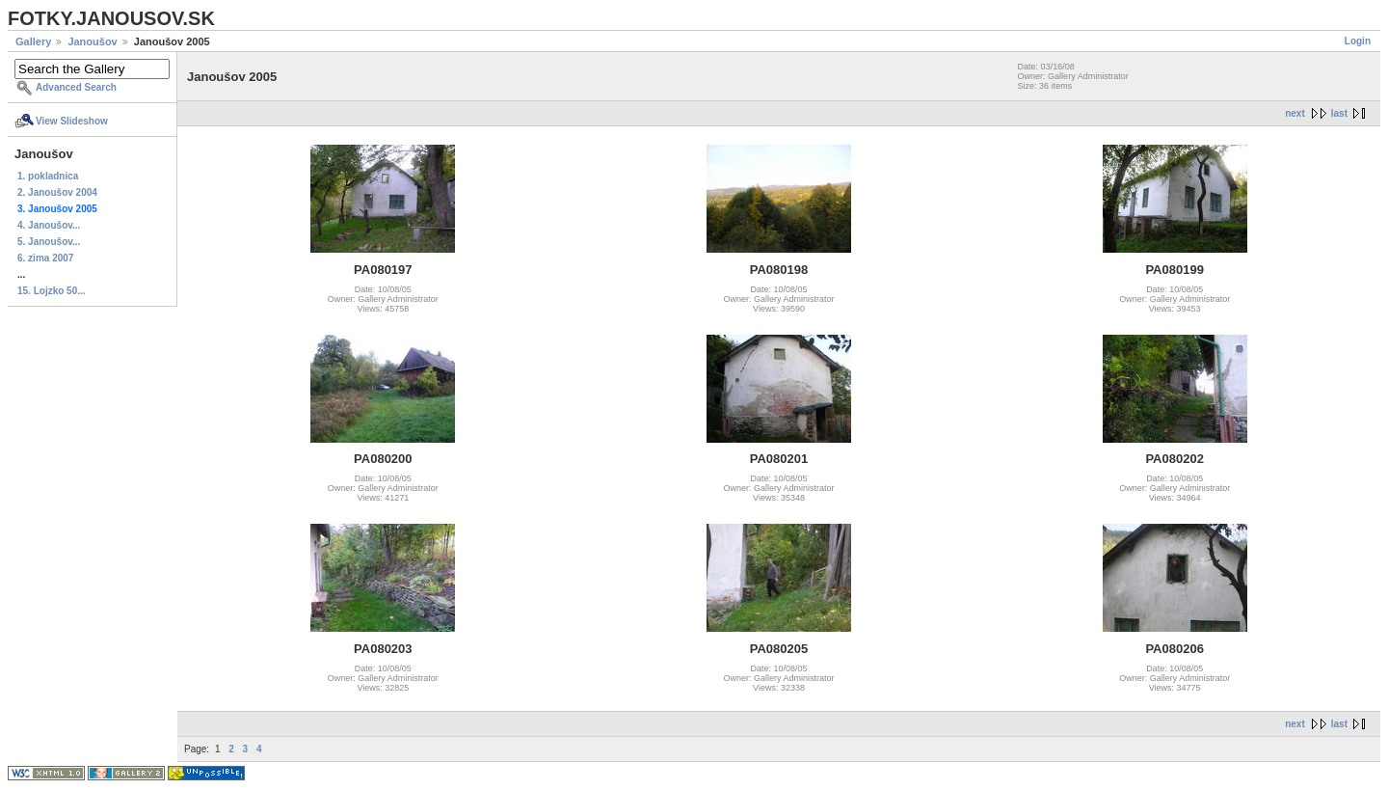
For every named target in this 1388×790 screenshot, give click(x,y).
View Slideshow (72, 121)
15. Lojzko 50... (51, 291)
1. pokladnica (47, 176)
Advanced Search (76, 87)
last (1339, 113)
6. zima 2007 (45, 258)
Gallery (33, 41)
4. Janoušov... (48, 225)
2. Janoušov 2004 (57, 192)
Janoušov (92, 41)
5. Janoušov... (48, 241)
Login (1358, 41)
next (1295, 113)
